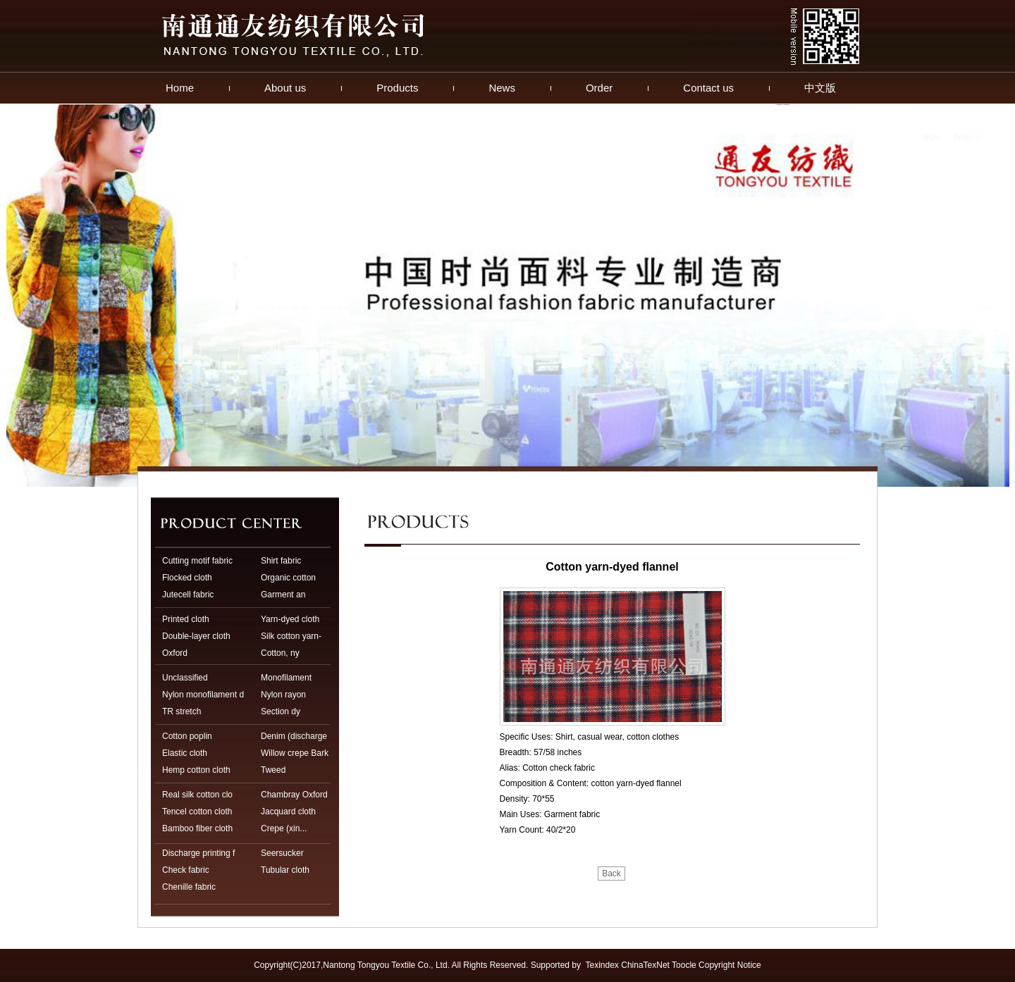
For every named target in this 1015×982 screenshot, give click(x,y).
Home (180, 88)
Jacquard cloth (288, 811)
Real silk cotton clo (197, 795)
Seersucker (282, 853)
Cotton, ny (280, 653)
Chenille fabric (189, 887)
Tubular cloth (285, 870)
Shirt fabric (281, 561)
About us (285, 88)
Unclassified (185, 678)
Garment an (283, 594)
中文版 (820, 88)
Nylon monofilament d (203, 695)
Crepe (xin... (284, 828)
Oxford (174, 653)
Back (611, 873)
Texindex (602, 965)
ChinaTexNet (645, 965)
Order (599, 88)
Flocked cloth (187, 578)
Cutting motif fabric (197, 561)
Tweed (273, 770)
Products (397, 88)
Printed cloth (185, 619)
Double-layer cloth (196, 636)
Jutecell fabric (188, 594)
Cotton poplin (187, 736)
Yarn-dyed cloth (290, 619)
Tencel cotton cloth (197, 811)
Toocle (684, 965)
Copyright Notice (730, 965)
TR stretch (181, 711)
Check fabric (185, 870)
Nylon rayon (283, 695)
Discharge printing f (198, 853)
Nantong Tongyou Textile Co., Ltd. (386, 965)
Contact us (708, 88)
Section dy (280, 711)
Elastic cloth (184, 753)
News (501, 88)
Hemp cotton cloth (196, 770)
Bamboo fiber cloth (197, 828)
